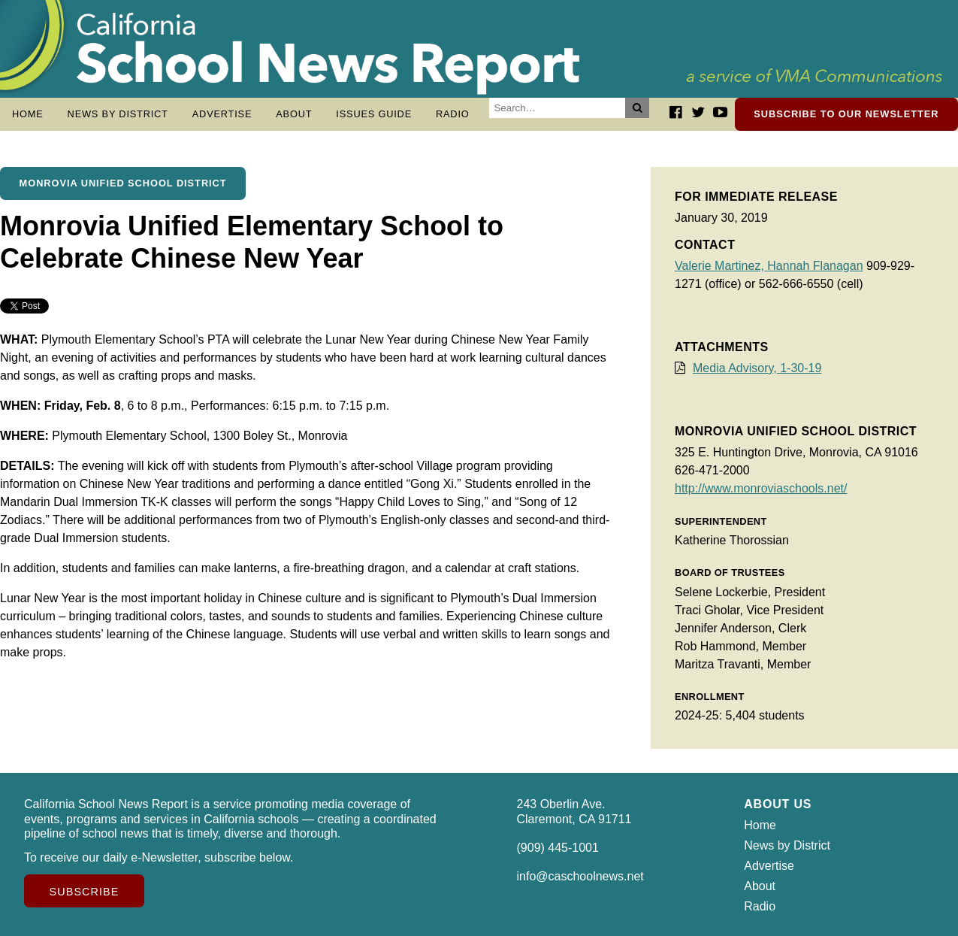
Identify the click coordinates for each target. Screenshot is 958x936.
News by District (118, 114)
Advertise (222, 114)
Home (28, 114)
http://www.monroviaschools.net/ (761, 488)
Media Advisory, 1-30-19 (757, 368)
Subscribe (84, 892)
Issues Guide (374, 114)
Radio (453, 114)
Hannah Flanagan (815, 265)
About (294, 114)
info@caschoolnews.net (580, 876)
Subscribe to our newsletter (846, 114)
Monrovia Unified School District (123, 183)
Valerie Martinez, (721, 265)
